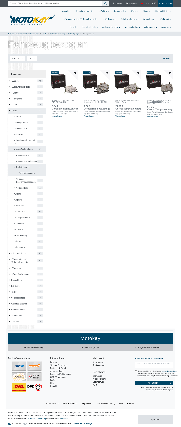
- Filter (133, 11)
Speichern (155, 419)
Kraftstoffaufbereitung (57, 34)
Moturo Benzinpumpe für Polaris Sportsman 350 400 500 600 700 (95, 101)
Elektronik (164, 19)
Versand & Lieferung (59, 365)
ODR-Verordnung (57, 377)
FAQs (52, 380)
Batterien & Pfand (58, 368)
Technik (73, 27)
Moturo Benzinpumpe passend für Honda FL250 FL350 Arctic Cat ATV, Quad (159, 102)
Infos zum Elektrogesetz (60, 374)
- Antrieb (64, 11)
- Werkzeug (109, 19)
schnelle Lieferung (35, 347)
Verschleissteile (89, 27)
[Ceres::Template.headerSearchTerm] (55, 3)
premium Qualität (92, 347)
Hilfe (52, 383)
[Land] (141, 3)
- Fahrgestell (118, 11)
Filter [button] (166, 58)
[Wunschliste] (154, 3)
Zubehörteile (149, 27)
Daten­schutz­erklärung (105, 403)
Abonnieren (159, 383)
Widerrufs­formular (70, 403)
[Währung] (147, 3)
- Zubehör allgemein (128, 19)
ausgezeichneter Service (148, 347)
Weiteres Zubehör (110, 27)
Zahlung (53, 362)
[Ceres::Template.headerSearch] (105, 3)
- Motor (145, 11)
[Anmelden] (117, 3)
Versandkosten (57, 116)
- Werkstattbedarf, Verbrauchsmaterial (80, 19)
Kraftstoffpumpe (73, 34)
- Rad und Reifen (161, 11)
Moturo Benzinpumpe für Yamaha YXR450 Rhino (127, 101)
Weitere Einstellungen (83, 423)
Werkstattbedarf (131, 27)
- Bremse (165, 27)
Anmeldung (98, 362)
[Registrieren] (131, 3)
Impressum (97, 376)
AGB (95, 385)
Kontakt (53, 386)
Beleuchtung (148, 19)
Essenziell (16, 423)
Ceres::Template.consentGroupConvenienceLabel (49, 423)
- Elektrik (103, 11)
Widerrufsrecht (99, 379)
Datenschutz (98, 382)
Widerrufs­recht (52, 403)
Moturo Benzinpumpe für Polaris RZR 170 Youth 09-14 (63, 101)
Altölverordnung (57, 371)
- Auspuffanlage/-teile (84, 11)
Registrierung (98, 365)
